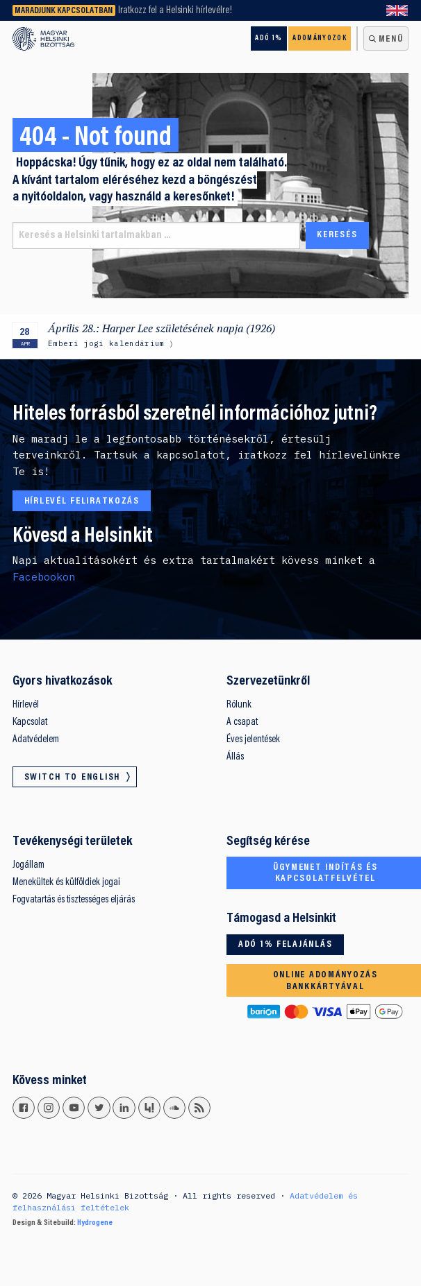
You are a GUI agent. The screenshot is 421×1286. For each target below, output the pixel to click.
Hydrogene (95, 1223)
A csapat (242, 722)
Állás (235, 757)
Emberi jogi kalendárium (106, 343)
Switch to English (397, 10)
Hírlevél (26, 705)
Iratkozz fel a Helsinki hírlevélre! (175, 11)
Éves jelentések (253, 740)
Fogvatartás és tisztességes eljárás (74, 900)
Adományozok (319, 38)
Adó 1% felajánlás (285, 945)
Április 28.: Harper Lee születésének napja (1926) (163, 328)
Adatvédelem (36, 740)
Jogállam (28, 865)
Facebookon (44, 576)
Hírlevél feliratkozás (82, 501)
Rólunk (238, 705)
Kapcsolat (30, 722)
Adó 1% (268, 38)
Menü (391, 39)
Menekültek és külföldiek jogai (66, 882)
